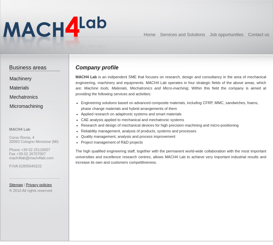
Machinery (21, 78)
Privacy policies (39, 185)
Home (150, 34)
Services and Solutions (182, 34)
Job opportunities (226, 34)
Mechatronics (24, 97)
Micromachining (26, 106)
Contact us (258, 34)
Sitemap (16, 185)
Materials (19, 88)
